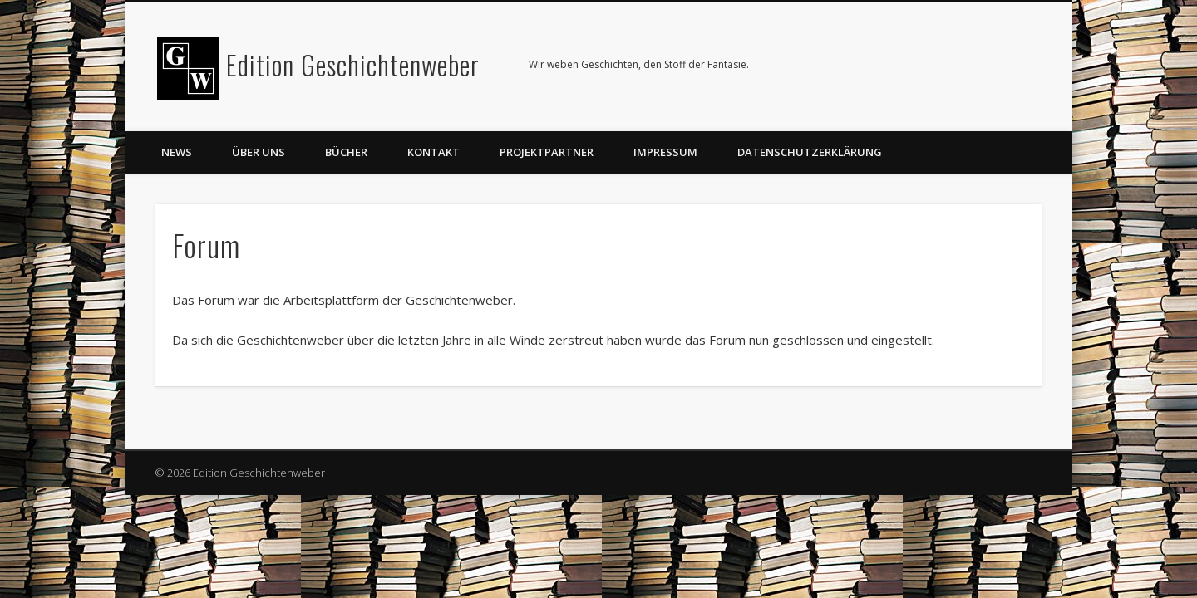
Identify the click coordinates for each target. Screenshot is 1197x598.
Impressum (665, 152)
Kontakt (433, 152)
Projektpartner (547, 152)
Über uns (258, 152)
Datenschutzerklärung (809, 152)
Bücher (346, 152)
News (176, 152)
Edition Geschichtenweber (353, 64)
